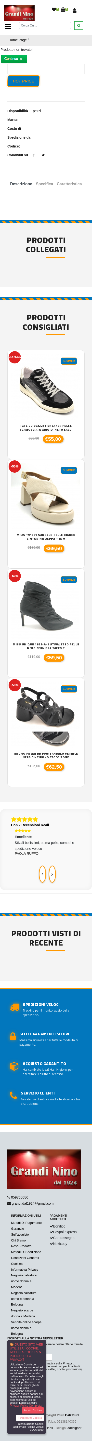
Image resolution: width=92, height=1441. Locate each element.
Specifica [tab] (44, 184)
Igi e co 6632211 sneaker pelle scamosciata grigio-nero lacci (46, 427)
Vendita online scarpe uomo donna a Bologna (26, 1328)
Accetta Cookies (33, 1410)
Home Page (18, 40)
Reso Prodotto (21, 1246)
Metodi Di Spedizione (26, 1252)
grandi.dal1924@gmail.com (33, 1203)
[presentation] (42, 874)
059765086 (19, 1197)
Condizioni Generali (25, 1258)
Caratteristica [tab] (69, 184)
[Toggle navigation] (8, 26)
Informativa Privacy (24, 1269)
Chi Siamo (18, 1240)
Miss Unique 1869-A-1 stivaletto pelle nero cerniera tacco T (46, 646)
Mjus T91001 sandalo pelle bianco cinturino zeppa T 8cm (46, 537)
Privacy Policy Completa (25, 1405)
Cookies (17, 1264)
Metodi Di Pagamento (26, 1223)
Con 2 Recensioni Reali (30, 825)
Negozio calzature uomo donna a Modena (24, 1281)
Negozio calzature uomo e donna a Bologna (24, 1299)
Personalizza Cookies (30, 1417)
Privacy (67, 1363)
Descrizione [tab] (21, 184)
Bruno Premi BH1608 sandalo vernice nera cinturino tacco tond (46, 755)
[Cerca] (45, 25)
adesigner (74, 1428)
